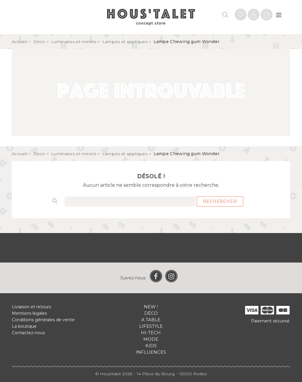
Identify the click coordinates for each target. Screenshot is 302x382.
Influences (151, 352)
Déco (151, 313)
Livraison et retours (31, 306)
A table (150, 319)
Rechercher (220, 201)
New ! (151, 306)
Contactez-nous (28, 332)
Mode (150, 339)
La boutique (24, 326)
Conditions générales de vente (43, 319)
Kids (151, 345)
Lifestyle (151, 326)
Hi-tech (151, 332)
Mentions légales (29, 313)
